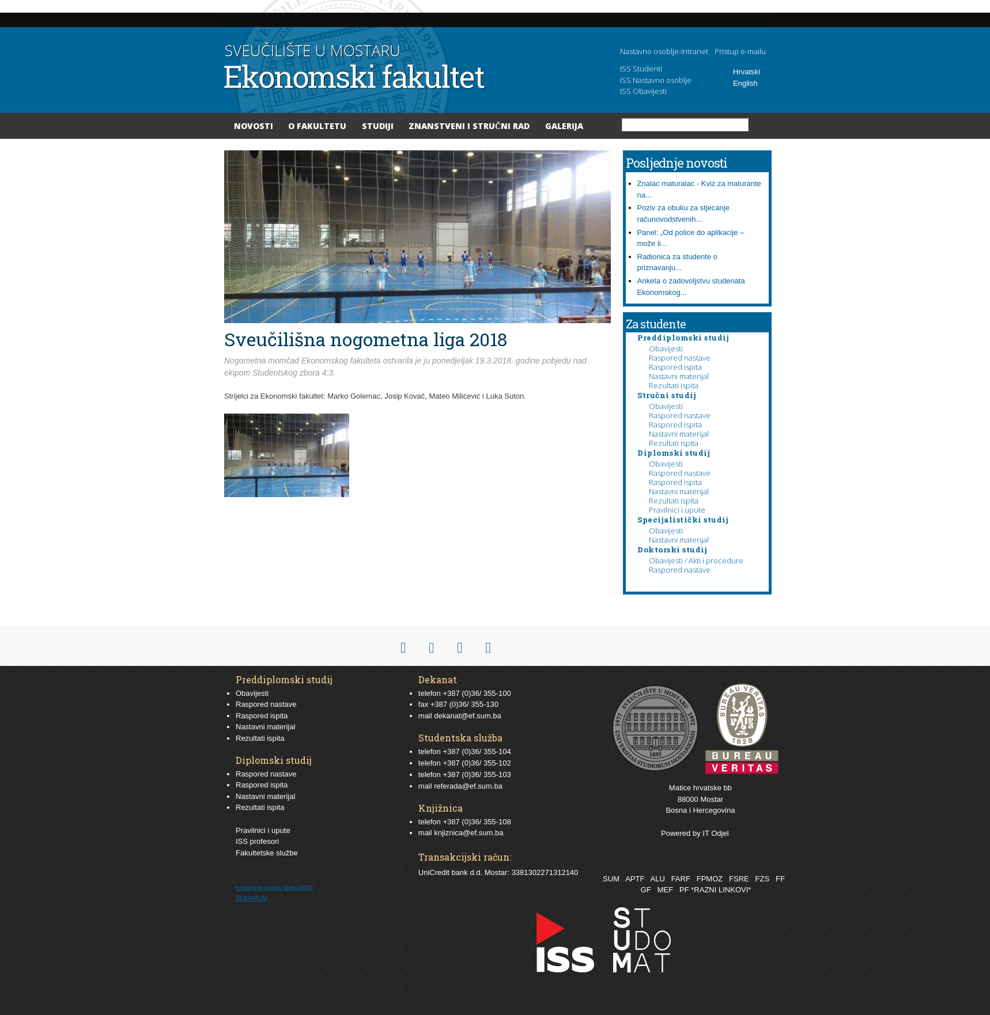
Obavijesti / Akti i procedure (696, 560)
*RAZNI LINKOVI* (721, 889)
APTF (634, 878)
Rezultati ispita (673, 385)
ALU (657, 878)
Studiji (378, 125)
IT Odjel (715, 833)
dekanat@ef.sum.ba (467, 715)
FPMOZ (710, 878)
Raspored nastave (680, 358)
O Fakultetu (317, 125)
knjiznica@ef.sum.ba (468, 832)
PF (684, 889)
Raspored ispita (675, 367)
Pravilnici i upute (677, 510)
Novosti (253, 125)
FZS (762, 878)
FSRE (739, 878)
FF (780, 878)
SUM (611, 878)
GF (646, 889)
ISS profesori (257, 841)
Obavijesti (666, 348)
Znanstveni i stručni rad (469, 125)
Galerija (564, 125)
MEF (665, 889)
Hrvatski (746, 71)
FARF (680, 878)
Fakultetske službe (267, 853)
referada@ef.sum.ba (468, 786)
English (745, 83)
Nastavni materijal (679, 376)
